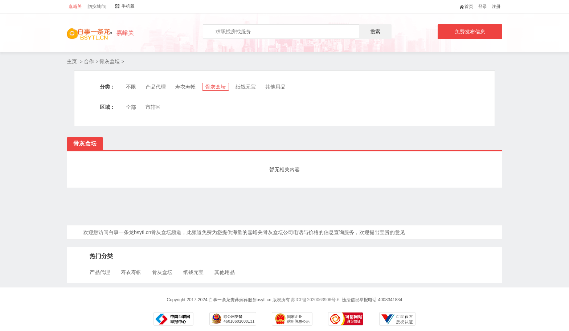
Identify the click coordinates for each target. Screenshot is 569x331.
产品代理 (156, 87)
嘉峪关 (75, 6)
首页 (468, 6)
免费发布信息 (470, 31)
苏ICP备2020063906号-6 (315, 299)
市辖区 (153, 107)
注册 (496, 6)
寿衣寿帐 (185, 87)
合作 (89, 61)
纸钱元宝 (246, 87)
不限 (131, 87)
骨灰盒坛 (109, 61)
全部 (131, 107)
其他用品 (275, 87)
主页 (72, 61)
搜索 (375, 31)
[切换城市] (96, 6)
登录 (482, 6)
